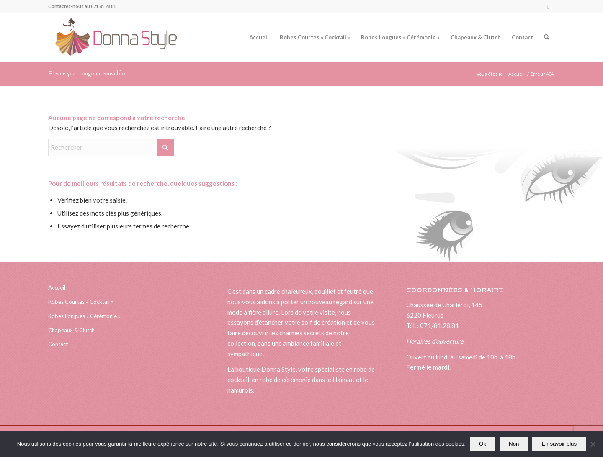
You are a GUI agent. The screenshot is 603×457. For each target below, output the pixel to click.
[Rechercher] (547, 37)
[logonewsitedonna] (112, 37)
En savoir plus (559, 444)
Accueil (56, 287)
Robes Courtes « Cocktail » (80, 301)
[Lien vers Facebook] (548, 6)
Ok (482, 444)
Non (514, 444)
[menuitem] (259, 37)
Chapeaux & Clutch (71, 330)
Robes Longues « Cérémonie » (84, 316)
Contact (58, 344)
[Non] (592, 444)
